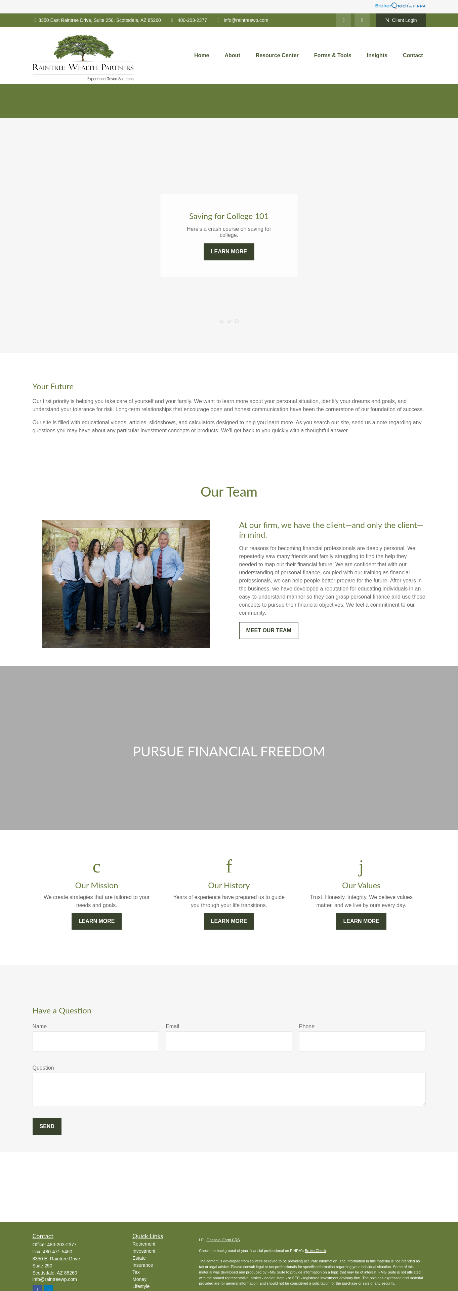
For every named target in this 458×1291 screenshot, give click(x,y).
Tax (136, 1272)
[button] (202, 56)
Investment (143, 1251)
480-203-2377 (188, 20)
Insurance (142, 1265)
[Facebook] (362, 20)
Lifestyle (141, 1286)
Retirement (143, 1244)
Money (139, 1279)
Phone (307, 1026)
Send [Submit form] (47, 1126)
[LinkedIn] (343, 20)
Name (40, 1026)
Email (172, 1026)
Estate (139, 1258)
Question (43, 1068)
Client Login (401, 20)
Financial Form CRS (223, 1240)
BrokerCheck (315, 1251)
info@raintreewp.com (241, 20)
